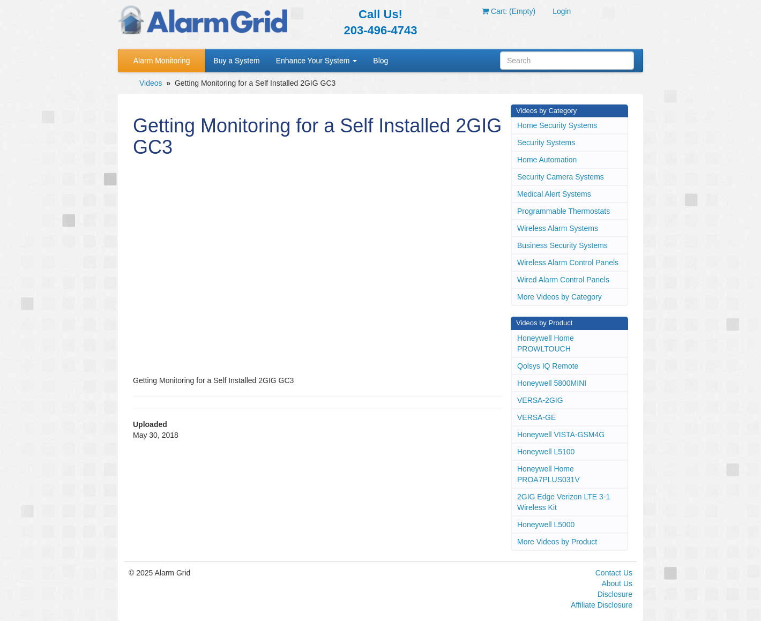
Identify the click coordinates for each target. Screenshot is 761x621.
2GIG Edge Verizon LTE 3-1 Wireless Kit (563, 502)
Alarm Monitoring (161, 60)
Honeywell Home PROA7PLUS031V (548, 474)
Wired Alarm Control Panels (563, 279)
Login (562, 11)
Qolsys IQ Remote (547, 366)
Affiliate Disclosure (601, 605)
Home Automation (547, 159)
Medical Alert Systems (554, 194)
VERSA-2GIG (540, 400)
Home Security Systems (557, 125)
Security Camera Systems (560, 177)
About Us (616, 583)
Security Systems (546, 142)
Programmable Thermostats (563, 211)
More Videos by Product (557, 541)
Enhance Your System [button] (316, 60)
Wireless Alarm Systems (557, 228)
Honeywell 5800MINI (551, 383)
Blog (380, 60)
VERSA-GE (536, 417)
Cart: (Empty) (508, 11)
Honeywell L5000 (546, 524)
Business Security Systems (562, 245)
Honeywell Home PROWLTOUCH (545, 343)
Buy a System (236, 60)
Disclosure (615, 594)
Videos (150, 83)
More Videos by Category (559, 297)
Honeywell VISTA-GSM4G (561, 434)
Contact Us (613, 572)
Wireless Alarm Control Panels (567, 262)
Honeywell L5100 (546, 451)
